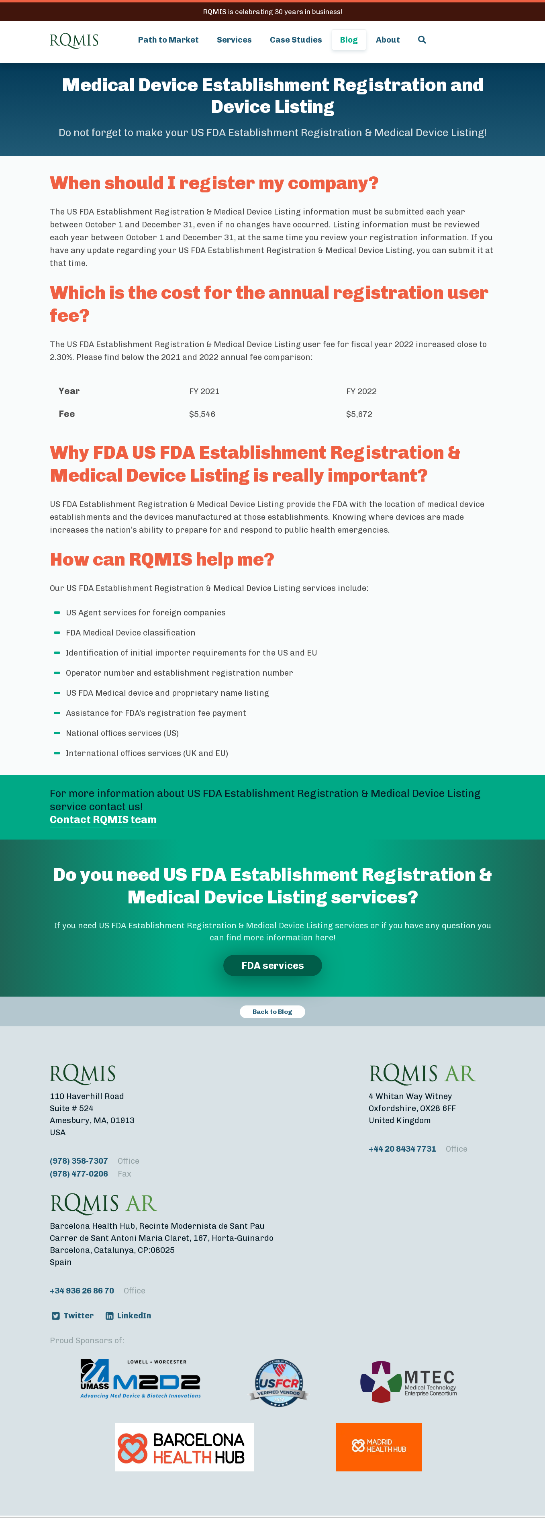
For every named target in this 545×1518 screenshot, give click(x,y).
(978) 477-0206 (90, 1173)
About (388, 40)
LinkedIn (134, 1315)
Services (234, 40)
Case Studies (296, 40)
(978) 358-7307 (94, 1160)
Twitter (78, 1315)
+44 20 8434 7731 (418, 1148)
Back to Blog (272, 1011)
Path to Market (168, 40)
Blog (349, 40)
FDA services (272, 965)
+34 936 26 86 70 (97, 1290)
